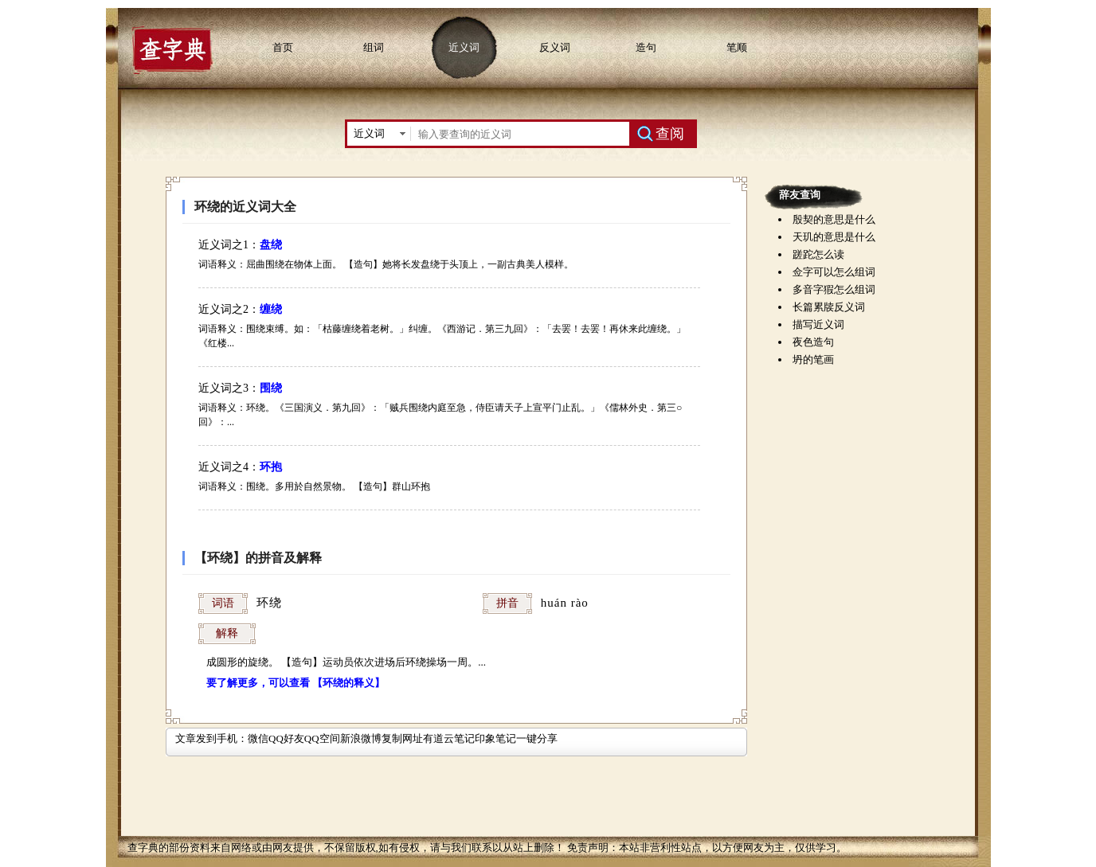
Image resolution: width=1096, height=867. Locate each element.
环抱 (271, 467)
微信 (258, 738)
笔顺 (736, 47)
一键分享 (537, 738)
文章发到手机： (211, 738)
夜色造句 (813, 342)
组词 (373, 47)
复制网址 (402, 738)
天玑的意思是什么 (834, 237)
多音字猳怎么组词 (834, 289)
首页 (282, 47)
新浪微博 (361, 738)
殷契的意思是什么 (834, 219)
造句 (646, 47)
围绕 (271, 388)
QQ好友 (286, 738)
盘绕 (271, 245)
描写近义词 (818, 324)
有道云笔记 (449, 738)
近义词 (464, 47)
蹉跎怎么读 (818, 254)
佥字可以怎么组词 (834, 272)
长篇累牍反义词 (829, 307)
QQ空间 (322, 738)
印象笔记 (495, 738)
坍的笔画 (813, 359)
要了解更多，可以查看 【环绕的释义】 (295, 683)
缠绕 (271, 309)
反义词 (554, 47)
